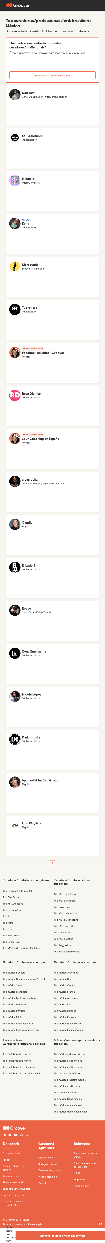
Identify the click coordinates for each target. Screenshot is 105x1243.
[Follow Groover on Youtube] (15, 1135)
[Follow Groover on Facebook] (9, 1135)
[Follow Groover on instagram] (4, 1135)
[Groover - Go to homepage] (52, 1128)
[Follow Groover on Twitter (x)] (26, 1135)
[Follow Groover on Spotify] (21, 1135)
